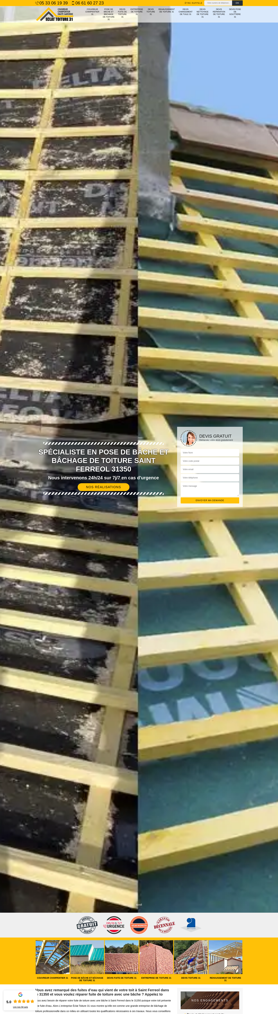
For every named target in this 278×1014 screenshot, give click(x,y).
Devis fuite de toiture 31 (122, 13)
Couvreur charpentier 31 (92, 11)
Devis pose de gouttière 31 (235, 13)
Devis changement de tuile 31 (185, 11)
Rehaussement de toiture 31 (167, 10)
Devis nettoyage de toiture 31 (202, 13)
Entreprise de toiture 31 (136, 11)
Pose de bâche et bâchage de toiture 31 (109, 14)
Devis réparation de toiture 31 (219, 13)
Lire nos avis (20, 1007)
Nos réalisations (103, 487)
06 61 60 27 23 (87, 3)
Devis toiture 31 (150, 11)
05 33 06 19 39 (51, 3)
